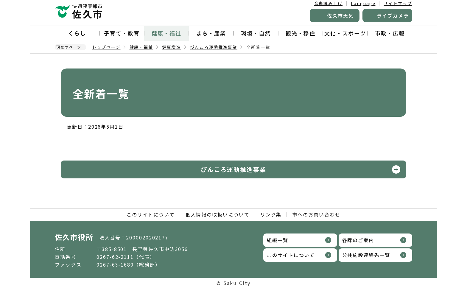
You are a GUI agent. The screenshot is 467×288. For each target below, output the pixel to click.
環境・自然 (256, 33)
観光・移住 (300, 33)
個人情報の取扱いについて (218, 214)
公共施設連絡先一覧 (366, 255)
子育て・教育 (122, 33)
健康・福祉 (166, 33)
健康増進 (171, 47)
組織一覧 (277, 240)
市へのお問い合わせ (316, 214)
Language (363, 3)
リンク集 (271, 214)
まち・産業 (211, 33)
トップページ (106, 47)
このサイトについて (151, 214)
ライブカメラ (393, 15)
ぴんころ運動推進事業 (213, 47)
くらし (77, 33)
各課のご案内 (358, 240)
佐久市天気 (340, 15)
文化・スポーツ (345, 33)
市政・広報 (390, 33)
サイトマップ (398, 3)
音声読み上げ (328, 3)
